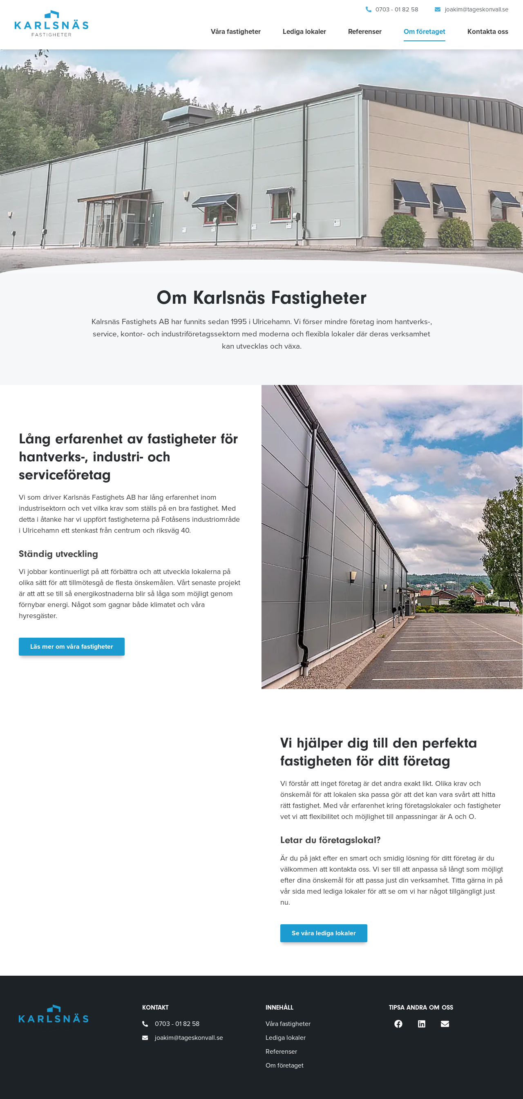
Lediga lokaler (304, 32)
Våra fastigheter (236, 32)
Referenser (365, 32)
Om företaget (424, 32)
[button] (398, 1023)
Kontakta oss (487, 32)
